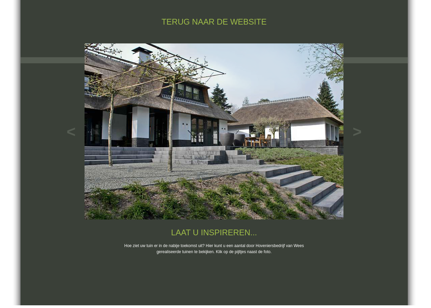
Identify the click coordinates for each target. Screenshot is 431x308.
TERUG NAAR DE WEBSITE (214, 21)
